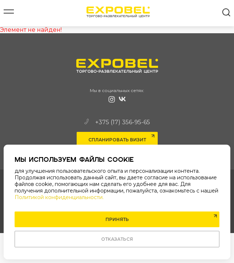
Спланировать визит (117, 139)
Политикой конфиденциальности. (59, 197)
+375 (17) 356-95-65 (117, 122)
